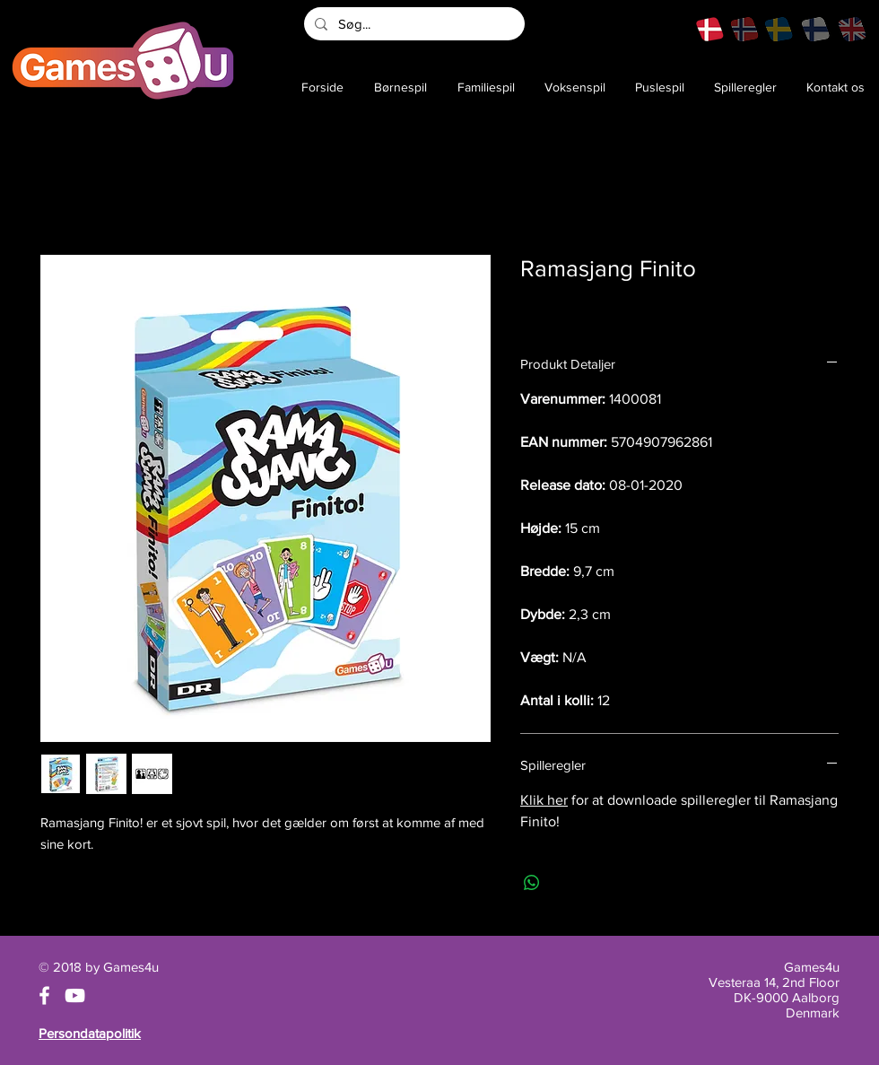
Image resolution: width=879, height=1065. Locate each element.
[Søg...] (412, 23)
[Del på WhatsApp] (532, 883)
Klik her (544, 799)
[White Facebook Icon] (44, 995)
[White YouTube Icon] (75, 995)
